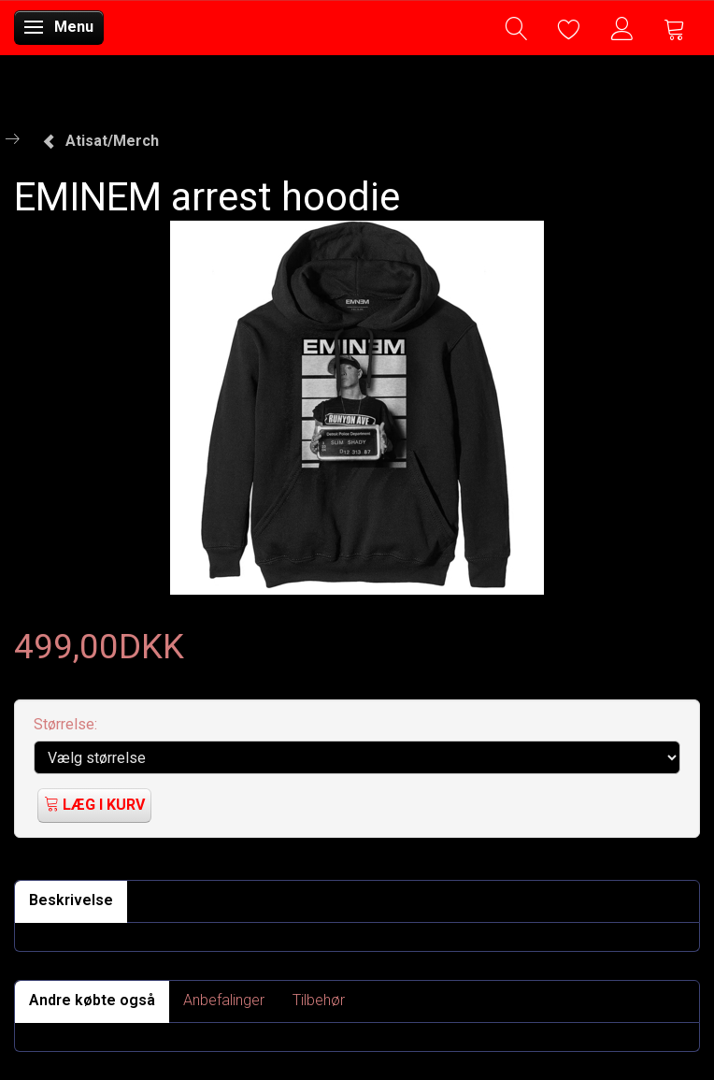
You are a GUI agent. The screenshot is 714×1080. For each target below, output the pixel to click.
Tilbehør (319, 1000)
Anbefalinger (223, 1000)
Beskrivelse (71, 900)
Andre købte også (92, 1000)
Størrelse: (65, 724)
